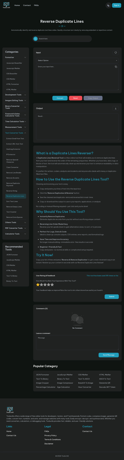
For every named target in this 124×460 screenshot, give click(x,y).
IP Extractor (10, 154)
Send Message (108, 355)
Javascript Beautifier (14, 63)
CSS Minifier (10, 79)
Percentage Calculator (45, 387)
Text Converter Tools (14, 133)
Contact (27, 5)
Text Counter (11, 212)
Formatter (9, 57)
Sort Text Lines (12, 201)
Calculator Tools (12, 234)
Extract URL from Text (14, 144)
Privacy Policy (50, 435)
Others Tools (10, 222)
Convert (60, 98)
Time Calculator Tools (14, 121)
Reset (75, 98)
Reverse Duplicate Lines (15, 196)
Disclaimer (48, 444)
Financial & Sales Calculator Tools (12, 115)
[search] (35, 39)
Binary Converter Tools (12, 107)
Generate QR (104, 383)
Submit (111, 296)
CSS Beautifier (11, 74)
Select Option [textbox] (43, 60)
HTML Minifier (11, 89)
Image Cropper (42, 383)
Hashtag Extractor (13, 149)
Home (17, 5)
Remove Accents (12, 178)
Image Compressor (65, 383)
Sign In (116, 5)
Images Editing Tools (14, 100)
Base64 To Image (85, 383)
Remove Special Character (12, 161)
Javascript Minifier (13, 68)
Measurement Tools (13, 127)
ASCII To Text (105, 379)
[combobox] (77, 60)
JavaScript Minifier (13, 260)
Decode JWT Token (107, 387)
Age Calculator (63, 387)
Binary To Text (11, 281)
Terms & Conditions (52, 439)
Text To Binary (11, 276)
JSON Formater (12, 255)
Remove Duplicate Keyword (13, 184)
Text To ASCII (84, 379)
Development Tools (13, 95)
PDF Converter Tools (14, 228)
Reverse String (11, 191)
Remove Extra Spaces (14, 217)
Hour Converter (84, 387)
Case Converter (12, 167)
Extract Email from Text (15, 138)
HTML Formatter (12, 84)
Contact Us (11, 435)
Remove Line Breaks (13, 173)
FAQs (36, 5)
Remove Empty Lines (14, 207)
